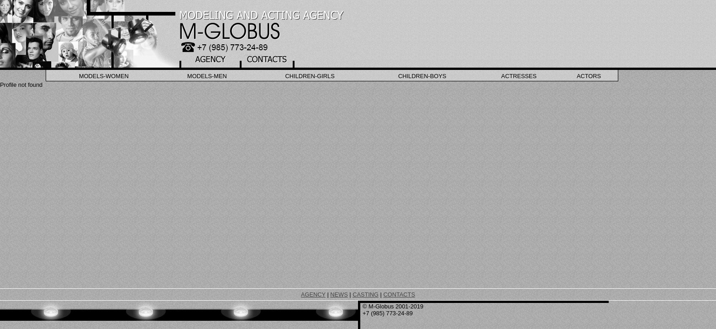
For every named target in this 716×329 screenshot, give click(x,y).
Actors (589, 76)
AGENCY (313, 294)
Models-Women (104, 76)
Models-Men (207, 76)
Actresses (519, 76)
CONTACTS (399, 294)
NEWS (338, 294)
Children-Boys (422, 76)
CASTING (366, 294)
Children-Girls (310, 76)
